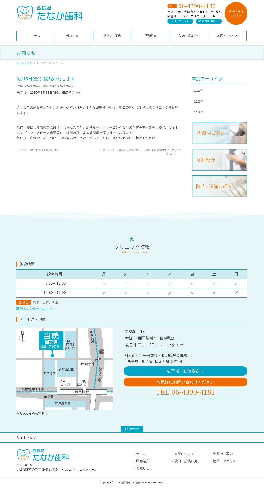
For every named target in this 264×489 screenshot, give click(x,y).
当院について (184, 454)
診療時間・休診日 (208, 21)
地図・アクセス (180, 21)
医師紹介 (142, 461)
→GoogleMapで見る (32, 413)
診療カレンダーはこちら (34, 308)
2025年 (198, 90)
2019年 (198, 112)
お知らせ (142, 468)
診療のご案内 (223, 454)
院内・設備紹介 (186, 461)
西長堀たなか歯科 (130, 482)
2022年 (198, 101)
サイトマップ (26, 437)
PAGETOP (132, 429)
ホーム (141, 454)
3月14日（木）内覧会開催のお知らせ (38, 150)
